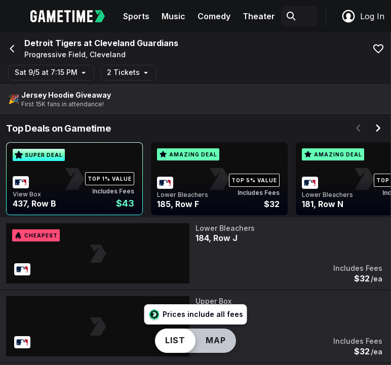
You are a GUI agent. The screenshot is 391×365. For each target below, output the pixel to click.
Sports (136, 16)
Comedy (214, 16)
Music (173, 16)
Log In (362, 16)
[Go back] (11, 49)
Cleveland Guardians (136, 43)
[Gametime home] (73, 16)
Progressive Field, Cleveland (75, 54)
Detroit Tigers (53, 43)
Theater (259, 16)
